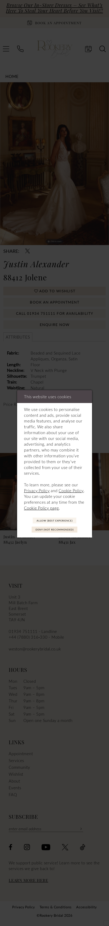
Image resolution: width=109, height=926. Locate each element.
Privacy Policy (37, 489)
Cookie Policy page (41, 507)
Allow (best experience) (54, 520)
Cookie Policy (71, 489)
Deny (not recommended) (54, 530)
